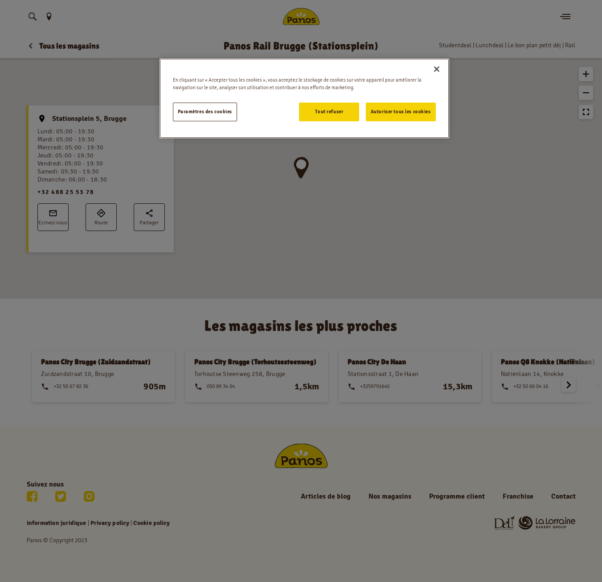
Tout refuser (329, 111)
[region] (304, 98)
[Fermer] (436, 69)
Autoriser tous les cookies (401, 111)
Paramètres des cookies (205, 111)
